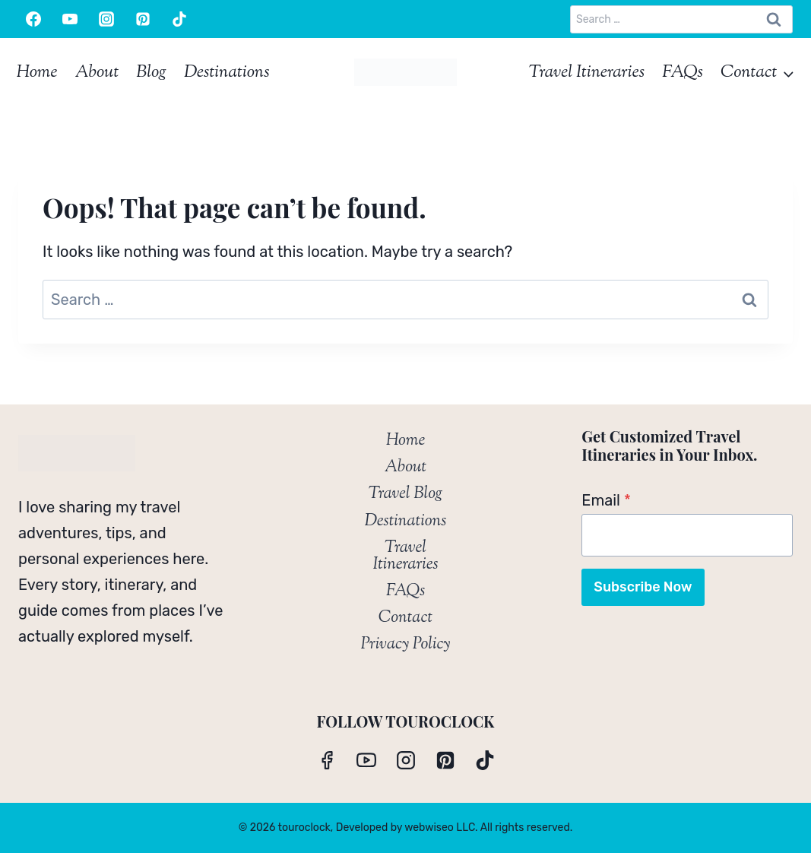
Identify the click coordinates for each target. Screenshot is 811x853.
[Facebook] (33, 19)
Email (606, 500)
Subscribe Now (643, 587)
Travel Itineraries (587, 72)
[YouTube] (70, 19)
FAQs (682, 72)
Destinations (227, 72)
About (96, 72)
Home (37, 72)
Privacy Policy (405, 645)
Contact (405, 618)
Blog (151, 72)
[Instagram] (106, 19)
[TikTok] (179, 19)
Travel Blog (405, 494)
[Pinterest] (143, 19)
